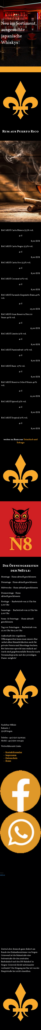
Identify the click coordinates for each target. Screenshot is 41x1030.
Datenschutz (11, 758)
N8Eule (2, 875)
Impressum (10, 755)
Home (8, 761)
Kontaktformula (13, 752)
